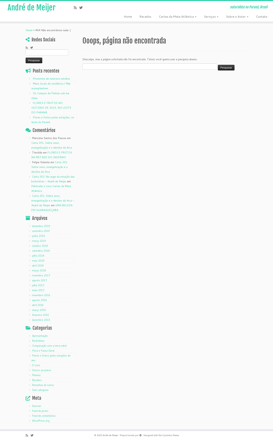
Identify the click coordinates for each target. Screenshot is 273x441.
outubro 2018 (40, 245)
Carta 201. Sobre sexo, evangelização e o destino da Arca (49, 167)
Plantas (36, 375)
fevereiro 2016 (40, 315)
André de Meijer (32, 7)
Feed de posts (40, 411)
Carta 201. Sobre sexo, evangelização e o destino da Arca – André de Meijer (52, 200)
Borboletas (38, 340)
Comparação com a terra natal (49, 345)
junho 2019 (38, 236)
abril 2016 (38, 305)
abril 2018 (38, 265)
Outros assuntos (41, 370)
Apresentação (40, 335)
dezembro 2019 (41, 226)
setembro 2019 (41, 231)
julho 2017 (38, 285)
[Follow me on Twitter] (82, 7)
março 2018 (39, 270)
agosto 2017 (39, 280)
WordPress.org (40, 420)
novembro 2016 (41, 295)
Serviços (211, 16)
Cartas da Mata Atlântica (177, 16)
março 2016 (39, 310)
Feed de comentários (44, 415)
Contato (261, 16)
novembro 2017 (41, 275)
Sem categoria (40, 390)
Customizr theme (170, 435)
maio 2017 (38, 290)
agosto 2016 (39, 300)
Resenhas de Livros (43, 385)
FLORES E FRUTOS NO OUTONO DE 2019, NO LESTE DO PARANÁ (51, 107)
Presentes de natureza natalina (51, 79)
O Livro (36, 365)
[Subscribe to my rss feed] (76, 7)
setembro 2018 (41, 250)
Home (128, 16)
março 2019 (39, 241)
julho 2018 (38, 255)
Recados (145, 16)
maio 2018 (38, 260)
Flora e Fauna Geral (43, 350)
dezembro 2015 (41, 320)
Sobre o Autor (237, 16)
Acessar (36, 406)
